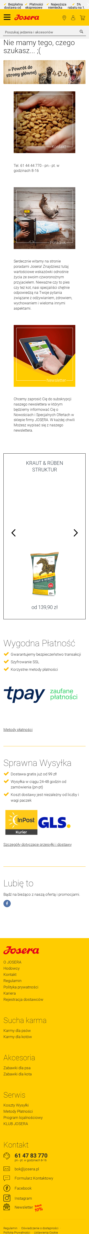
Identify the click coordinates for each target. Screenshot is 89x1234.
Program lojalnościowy (23, 1117)
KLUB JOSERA (15, 1123)
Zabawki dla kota (17, 1074)
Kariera (9, 993)
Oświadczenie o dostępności (39, 1228)
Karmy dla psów (17, 1030)
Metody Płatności (18, 1111)
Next (75, 534)
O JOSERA (12, 962)
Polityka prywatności (20, 987)
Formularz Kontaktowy (34, 1178)
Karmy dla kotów (17, 1036)
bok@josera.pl (27, 1169)
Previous (14, 534)
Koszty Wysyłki (16, 1105)
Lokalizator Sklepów (64, 18)
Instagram (23, 1198)
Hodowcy (11, 968)
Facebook (23, 1188)
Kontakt (9, 974)
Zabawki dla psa (17, 1068)
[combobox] (44, 32)
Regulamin (12, 980)
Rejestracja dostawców (23, 999)
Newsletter (29, 1207)
